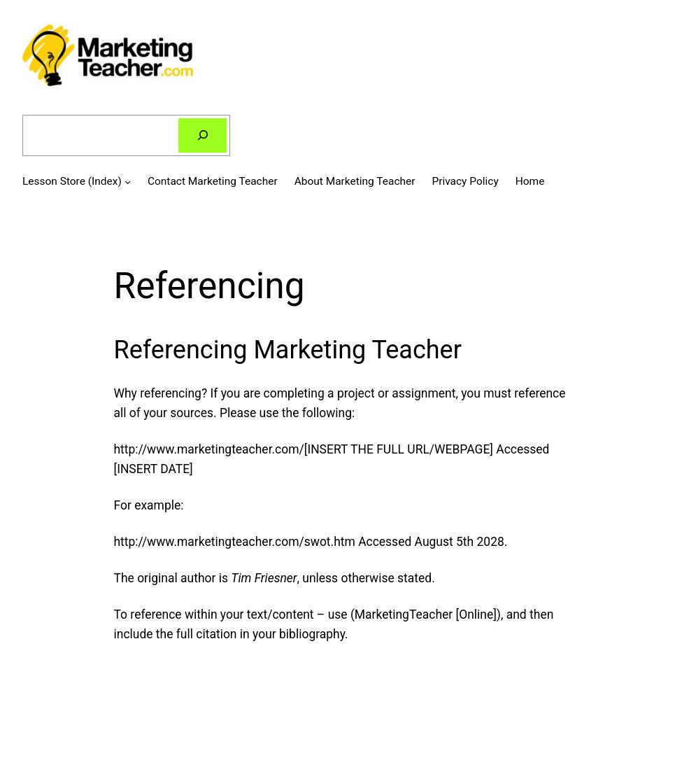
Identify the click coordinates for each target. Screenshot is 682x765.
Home (530, 181)
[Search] (202, 135)
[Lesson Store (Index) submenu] (128, 181)
